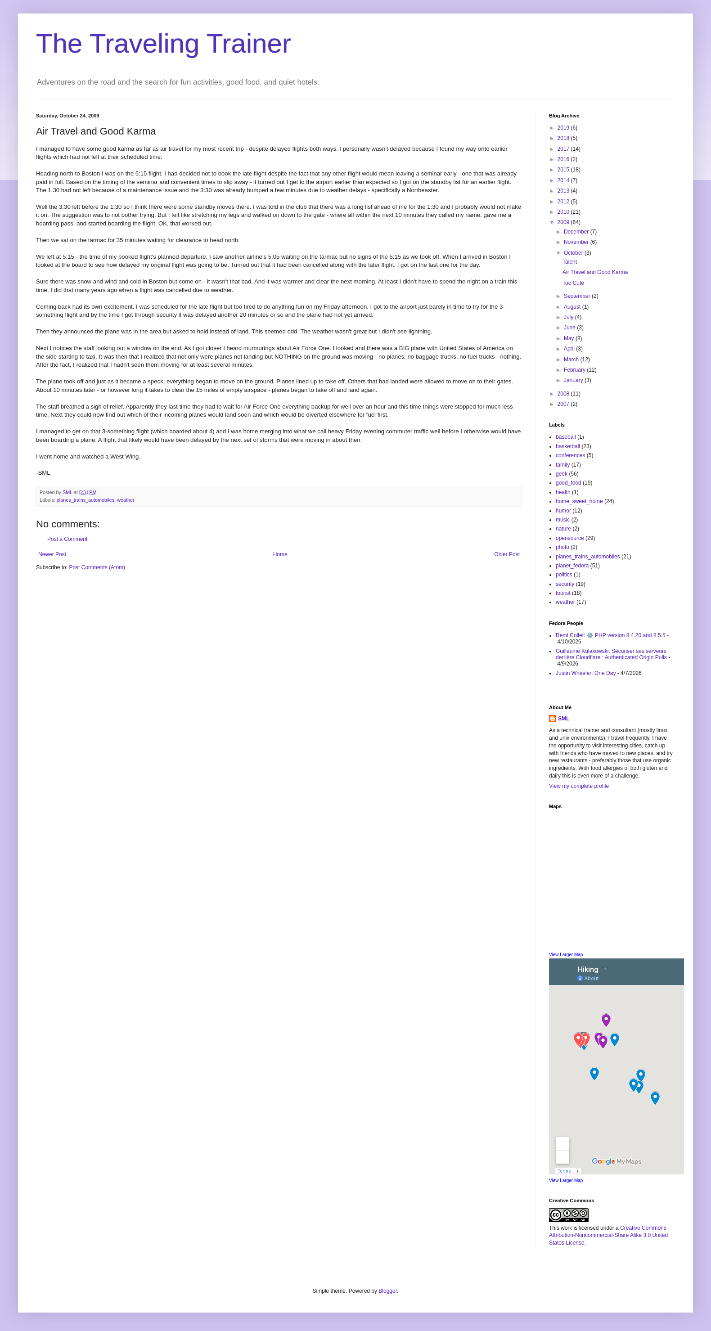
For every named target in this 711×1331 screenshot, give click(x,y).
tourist (563, 593)
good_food (568, 483)
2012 (564, 201)
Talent (569, 262)
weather (125, 500)
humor (563, 511)
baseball (566, 437)
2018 (564, 138)
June (570, 327)
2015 (564, 169)
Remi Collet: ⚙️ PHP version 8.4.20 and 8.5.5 (611, 635)
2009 (564, 222)
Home (280, 554)
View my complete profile (579, 786)
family (563, 465)
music (563, 520)
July (569, 317)
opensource (570, 538)
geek (561, 474)
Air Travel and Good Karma (595, 272)
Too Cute (573, 283)
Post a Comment (67, 539)
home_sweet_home (579, 501)
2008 (564, 394)
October (574, 253)
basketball (568, 446)
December (577, 232)
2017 (564, 149)
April (570, 349)
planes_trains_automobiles (85, 500)
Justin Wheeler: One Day (586, 673)
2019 (564, 128)
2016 (564, 159)
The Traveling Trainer (163, 43)
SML (563, 718)
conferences (570, 455)
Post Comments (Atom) (97, 567)
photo (562, 547)
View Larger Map (566, 954)
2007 (564, 404)
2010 (564, 212)
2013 (564, 191)
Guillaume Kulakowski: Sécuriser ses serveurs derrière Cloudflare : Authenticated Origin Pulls (611, 654)
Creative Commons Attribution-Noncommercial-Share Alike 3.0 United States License (608, 1235)
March (572, 359)
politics (564, 574)
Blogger (387, 1291)
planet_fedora (572, 565)
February (575, 370)
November (577, 242)
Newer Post (52, 554)
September (578, 296)
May (570, 338)
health (563, 492)
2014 (564, 180)
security (565, 584)
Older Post (507, 554)
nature (563, 529)
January (574, 380)
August (573, 307)
